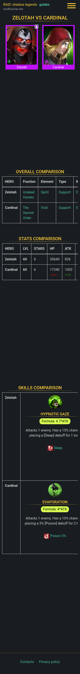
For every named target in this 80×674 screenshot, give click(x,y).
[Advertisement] (40, 116)
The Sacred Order (28, 213)
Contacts (27, 662)
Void (44, 208)
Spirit (45, 192)
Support (65, 192)
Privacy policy (49, 662)
